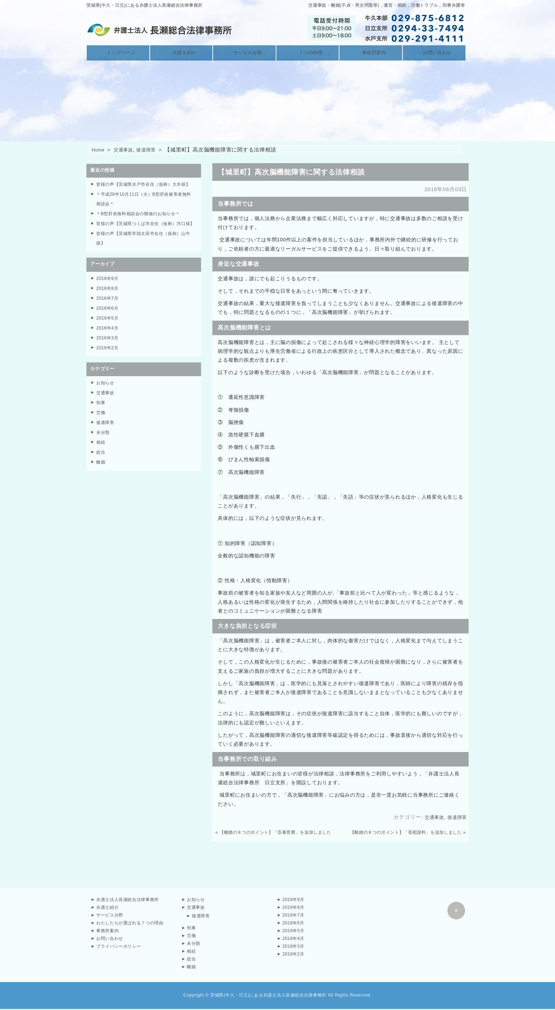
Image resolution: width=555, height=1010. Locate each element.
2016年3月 (108, 354)
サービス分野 (244, 53)
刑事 (101, 417)
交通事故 (127, 151)
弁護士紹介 (181, 53)
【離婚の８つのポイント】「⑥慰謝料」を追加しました (405, 833)
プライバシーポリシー (119, 947)
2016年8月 (108, 306)
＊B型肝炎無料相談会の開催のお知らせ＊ (141, 223)
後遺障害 (153, 151)
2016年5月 (108, 335)
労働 (101, 427)
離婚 (101, 474)
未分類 (103, 446)
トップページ (118, 53)
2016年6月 (108, 325)
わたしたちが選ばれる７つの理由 (130, 924)
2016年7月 (108, 316)
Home (99, 151)
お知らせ (106, 398)
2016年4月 (108, 344)
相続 (101, 455)
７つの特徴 (308, 53)
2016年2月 (108, 363)
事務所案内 (371, 53)
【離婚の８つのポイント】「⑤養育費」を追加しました (275, 833)
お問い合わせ (434, 53)
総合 (101, 465)
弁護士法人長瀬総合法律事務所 (128, 900)
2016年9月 (108, 296)
